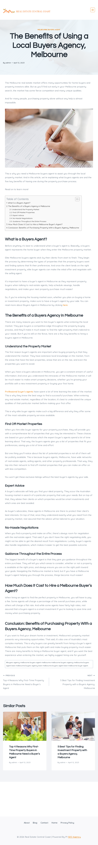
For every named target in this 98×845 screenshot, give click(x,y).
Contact (44, 822)
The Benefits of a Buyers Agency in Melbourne (29, 206)
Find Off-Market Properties (24, 212)
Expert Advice (18, 215)
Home (54, 822)
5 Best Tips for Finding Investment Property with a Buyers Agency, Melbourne (73, 681)
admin (8, 63)
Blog (35, 822)
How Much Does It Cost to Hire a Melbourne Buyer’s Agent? (35, 224)
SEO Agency (74, 837)
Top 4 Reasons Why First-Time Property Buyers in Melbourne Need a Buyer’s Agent (25, 681)
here (65, 305)
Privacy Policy (67, 822)
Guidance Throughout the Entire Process (29, 221)
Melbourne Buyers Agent (49, 30)
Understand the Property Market (25, 209)
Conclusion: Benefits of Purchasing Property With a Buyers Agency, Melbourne (43, 227)
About (27, 822)
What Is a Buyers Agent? (19, 203)
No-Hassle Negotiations (23, 218)
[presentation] (24, 726)
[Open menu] (92, 10)
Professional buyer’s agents (19, 391)
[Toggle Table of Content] (76, 199)
